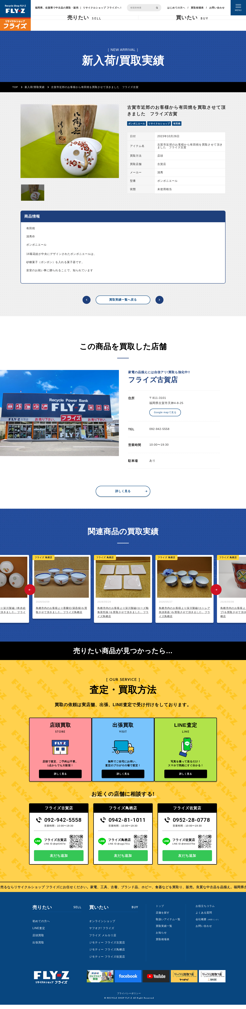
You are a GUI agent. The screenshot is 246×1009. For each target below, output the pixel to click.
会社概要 (208, 923)
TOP (15, 87)
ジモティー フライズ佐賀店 (107, 960)
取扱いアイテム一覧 (168, 923)
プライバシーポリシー (129, 997)
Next (216, 589)
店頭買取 (38, 939)
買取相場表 (197, 7)
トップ (160, 910)
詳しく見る (123, 491)
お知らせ (161, 936)
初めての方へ (41, 925)
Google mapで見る (165, 412)
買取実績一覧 (164, 930)
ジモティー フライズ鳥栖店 (107, 953)
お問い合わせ (217, 7)
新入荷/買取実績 (35, 87)
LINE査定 (38, 932)
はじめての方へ (176, 7)
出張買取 (38, 946)
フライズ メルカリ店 (102, 939)
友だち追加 (59, 860)
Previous (29, 589)
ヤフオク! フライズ (101, 932)
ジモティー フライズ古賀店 (107, 946)
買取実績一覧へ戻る (123, 299)
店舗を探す (162, 916)
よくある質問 (204, 916)
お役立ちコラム (205, 910)
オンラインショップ (102, 925)
